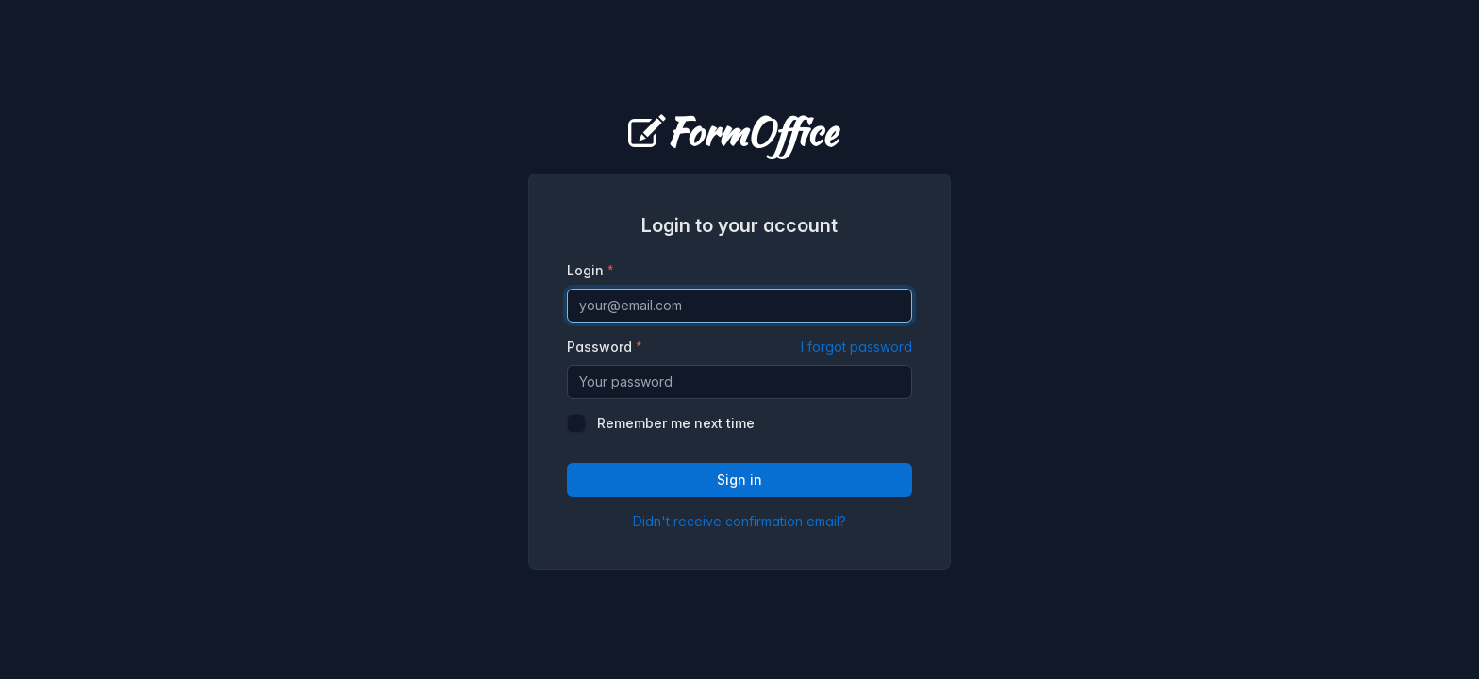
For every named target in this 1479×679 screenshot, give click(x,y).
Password (739, 347)
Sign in (739, 480)
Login (585, 270)
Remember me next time (676, 423)
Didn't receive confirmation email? (739, 521)
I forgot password (856, 347)
